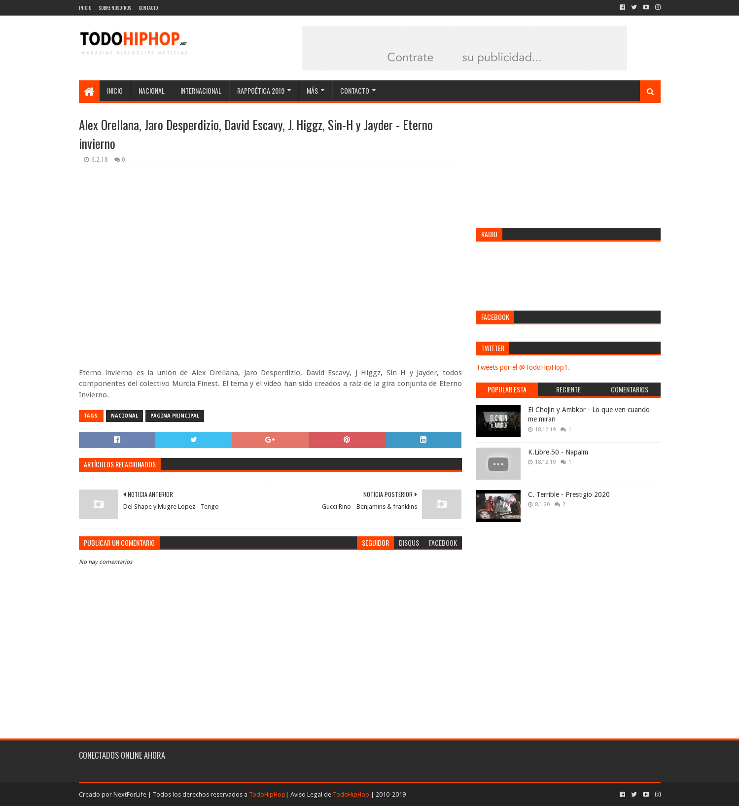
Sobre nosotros (115, 7)
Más (312, 90)
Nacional (152, 90)
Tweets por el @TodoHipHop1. (523, 367)
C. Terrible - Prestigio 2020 (569, 494)
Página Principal (174, 416)
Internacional (200, 90)
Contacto (148, 7)
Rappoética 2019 (260, 90)
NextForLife (129, 794)
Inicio (85, 7)
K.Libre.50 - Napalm (558, 452)
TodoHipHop (267, 794)
